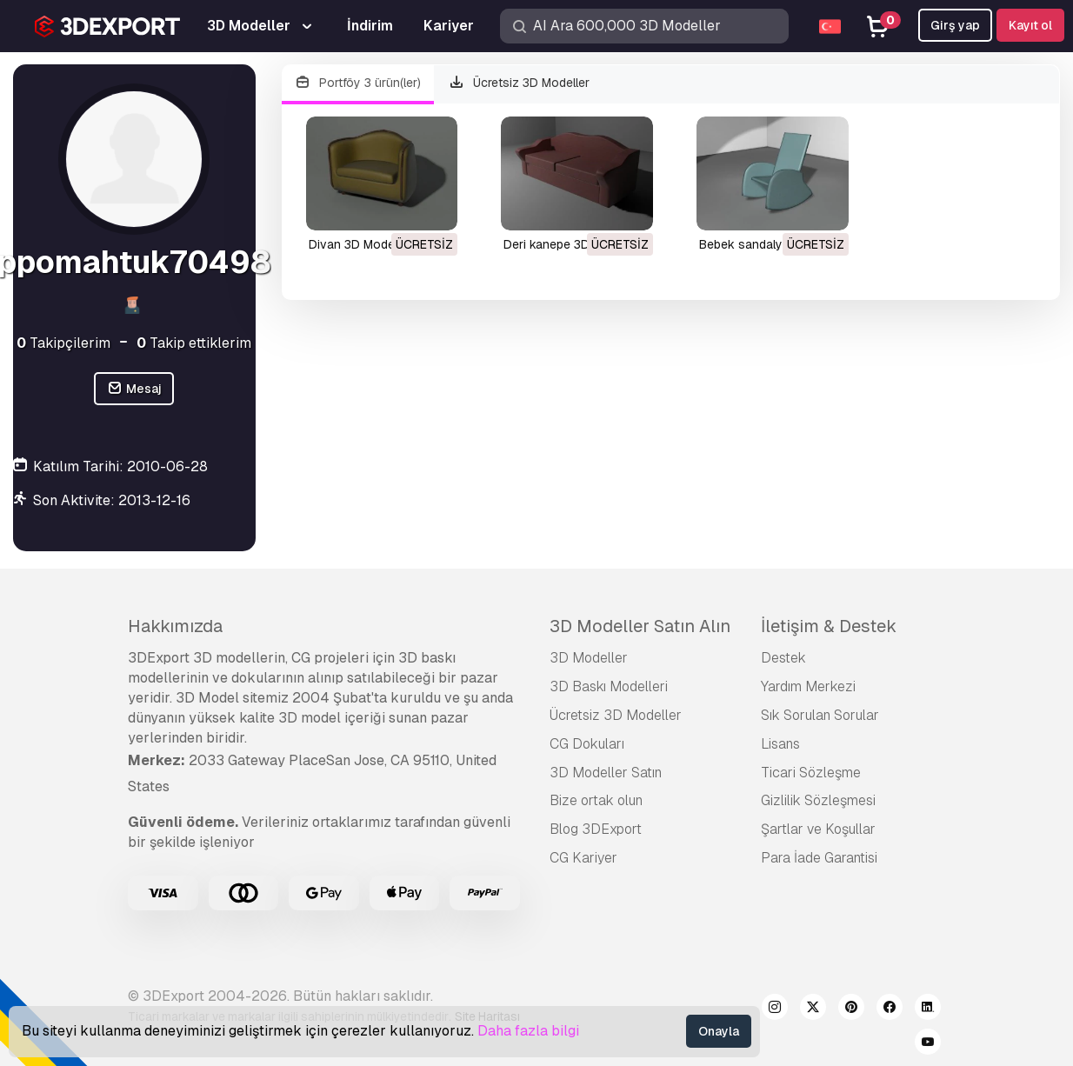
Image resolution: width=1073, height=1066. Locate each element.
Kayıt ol (1030, 25)
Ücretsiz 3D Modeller (519, 83)
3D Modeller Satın (606, 772)
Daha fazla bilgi (528, 1031)
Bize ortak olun (596, 800)
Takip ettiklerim (194, 343)
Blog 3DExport (596, 829)
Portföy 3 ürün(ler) (358, 83)
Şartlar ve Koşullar (818, 829)
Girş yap (955, 25)
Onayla (718, 1031)
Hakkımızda (175, 626)
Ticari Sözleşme (811, 772)
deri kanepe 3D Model (565, 244)
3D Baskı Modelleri (609, 686)
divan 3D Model (353, 244)
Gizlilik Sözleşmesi (818, 800)
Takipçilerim (63, 343)
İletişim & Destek (828, 626)
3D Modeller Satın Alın (640, 626)
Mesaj (134, 389)
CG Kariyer (583, 858)
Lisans (780, 744)
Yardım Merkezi (808, 686)
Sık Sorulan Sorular (820, 715)
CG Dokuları (587, 744)
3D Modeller (589, 658)
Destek (783, 658)
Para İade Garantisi (819, 858)
